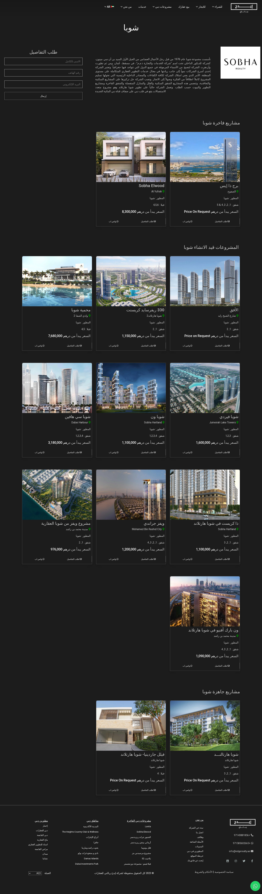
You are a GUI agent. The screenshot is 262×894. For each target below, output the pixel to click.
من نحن (199, 820)
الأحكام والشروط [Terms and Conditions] (203, 871)
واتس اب (187, 221)
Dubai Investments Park (86, 864)
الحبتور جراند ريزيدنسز (140, 837)
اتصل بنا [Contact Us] (199, 832)
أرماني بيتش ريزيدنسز (140, 842)
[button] (252, 861)
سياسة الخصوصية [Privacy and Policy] (224, 871)
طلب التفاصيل (222, 221)
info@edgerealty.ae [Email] (241, 851)
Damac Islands (91, 858)
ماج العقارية (42, 840)
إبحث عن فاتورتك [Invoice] (195, 860)
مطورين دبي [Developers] (41, 820)
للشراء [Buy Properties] (217, 6)
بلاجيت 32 (146, 858)
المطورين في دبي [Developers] (195, 851)
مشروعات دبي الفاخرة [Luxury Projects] (139, 820)
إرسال (43, 96)
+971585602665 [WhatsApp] (243, 843)
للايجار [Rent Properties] (201, 6)
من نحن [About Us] (126, 6)
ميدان (45, 854)
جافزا (96, 842)
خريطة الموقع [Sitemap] (197, 856)
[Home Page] (244, 8)
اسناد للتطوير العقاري (38, 844)
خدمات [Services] (142, 6)
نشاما (45, 858)
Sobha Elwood (144, 832)
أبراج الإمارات (92, 837)
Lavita (148, 826)
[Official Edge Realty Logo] (236, 824)
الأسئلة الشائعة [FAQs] (196, 842)
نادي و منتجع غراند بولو (88, 853)
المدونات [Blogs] (199, 846)
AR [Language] (109, 6)
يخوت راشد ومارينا (90, 848)
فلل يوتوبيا (146, 848)
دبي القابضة (42, 835)
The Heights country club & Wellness (80, 832)
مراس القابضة (41, 849)
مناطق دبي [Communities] (92, 820)
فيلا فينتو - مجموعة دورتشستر (137, 864)
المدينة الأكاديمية (90, 826)
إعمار (45, 826)
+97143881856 (243, 835)
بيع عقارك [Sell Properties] (183, 6)
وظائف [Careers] (200, 837)
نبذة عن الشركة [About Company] (196, 828)
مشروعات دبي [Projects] (162, 6)
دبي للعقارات (42, 830)
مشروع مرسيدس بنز (141, 853)
